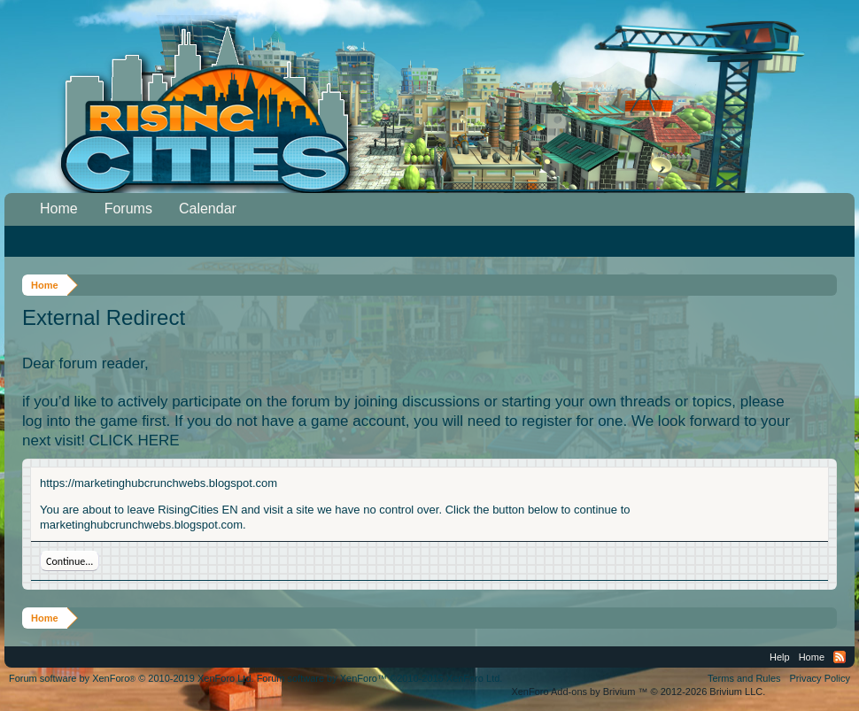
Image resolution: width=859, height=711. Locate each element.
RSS (839, 657)
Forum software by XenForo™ (380, 678)
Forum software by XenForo (131, 678)
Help (780, 657)
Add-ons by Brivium (638, 691)
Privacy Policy (820, 678)
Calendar (207, 208)
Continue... (69, 561)
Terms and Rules (744, 678)
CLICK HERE (134, 440)
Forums (128, 208)
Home (59, 208)
